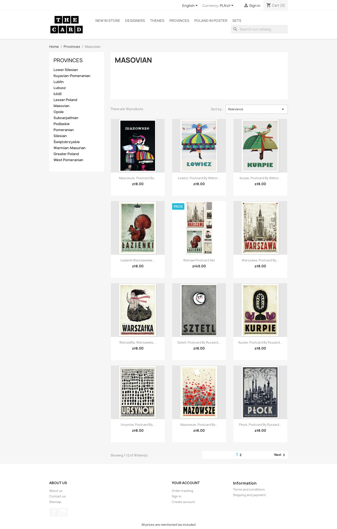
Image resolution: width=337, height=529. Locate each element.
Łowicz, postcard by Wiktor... (199, 178)
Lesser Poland (65, 100)
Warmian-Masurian (70, 148)
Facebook (54, 512)
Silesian (60, 136)
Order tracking (182, 491)
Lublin (59, 82)
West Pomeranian (68, 160)
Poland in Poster (210, 20)
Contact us (57, 496)
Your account (186, 482)
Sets (236, 20)
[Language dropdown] (190, 5)
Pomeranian (64, 130)
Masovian (61, 106)
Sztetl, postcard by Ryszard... (199, 342)
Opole (59, 112)
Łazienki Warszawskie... (138, 260)
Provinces (179, 20)
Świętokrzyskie (67, 142)
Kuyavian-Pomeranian (72, 76)
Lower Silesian (66, 70)
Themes (157, 20)
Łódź (58, 94)
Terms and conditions (249, 489)
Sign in (176, 496)
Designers (135, 20)
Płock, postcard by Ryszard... (260, 425)
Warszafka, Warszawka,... (137, 342)
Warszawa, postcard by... (260, 260)
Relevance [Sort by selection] (256, 109)
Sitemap (55, 502)
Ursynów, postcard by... (138, 425)
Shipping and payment (249, 495)
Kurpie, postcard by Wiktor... (260, 178)
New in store (107, 20)
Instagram (63, 512)
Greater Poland (66, 154)
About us (56, 491)
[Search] (259, 29)
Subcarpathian (66, 118)
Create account (183, 502)
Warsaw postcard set (199, 260)
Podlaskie (62, 124)
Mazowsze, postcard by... (137, 178)
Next (280, 455)
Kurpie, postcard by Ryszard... (260, 342)
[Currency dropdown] (227, 5)
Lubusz (60, 88)
